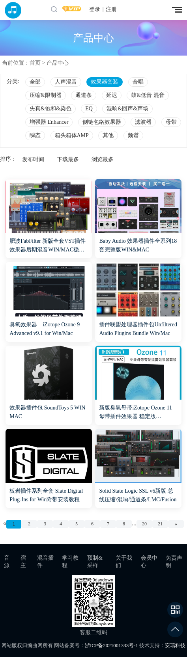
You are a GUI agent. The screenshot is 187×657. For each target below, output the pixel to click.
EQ (89, 109)
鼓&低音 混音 (147, 95)
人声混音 (66, 82)
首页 (35, 63)
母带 (171, 122)
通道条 (83, 95)
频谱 (133, 135)
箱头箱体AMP (72, 135)
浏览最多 (103, 159)
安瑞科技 (175, 645)
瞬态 (35, 135)
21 (160, 524)
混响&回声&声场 (127, 109)
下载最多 (68, 159)
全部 (35, 82)
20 (144, 524)
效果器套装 (104, 82)
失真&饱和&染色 (50, 109)
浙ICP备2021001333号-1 (111, 645)
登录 (94, 9)
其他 (108, 135)
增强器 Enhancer (49, 122)
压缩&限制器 (46, 95)
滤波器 (143, 122)
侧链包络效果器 (101, 122)
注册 (111, 9)
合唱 (138, 82)
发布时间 (33, 159)
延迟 (111, 95)
